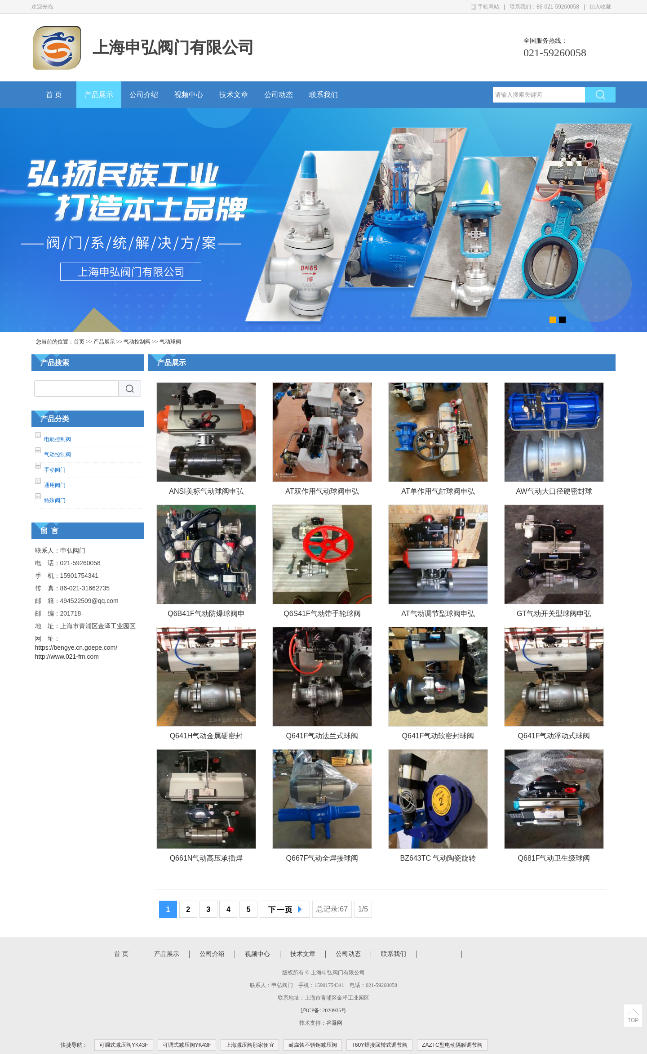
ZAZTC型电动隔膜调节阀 (452, 1045)
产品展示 (98, 94)
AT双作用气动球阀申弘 (322, 491)
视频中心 (188, 94)
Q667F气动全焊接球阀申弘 (322, 860)
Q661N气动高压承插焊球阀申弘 (206, 860)
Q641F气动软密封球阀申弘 (438, 737)
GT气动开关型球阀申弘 (554, 613)
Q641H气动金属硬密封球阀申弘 (206, 737)
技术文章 (233, 94)
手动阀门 (55, 470)
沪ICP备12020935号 (324, 1010)
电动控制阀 (57, 439)
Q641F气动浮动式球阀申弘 (554, 737)
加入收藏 (600, 7)
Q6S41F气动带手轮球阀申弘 (322, 615)
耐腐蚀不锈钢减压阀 (312, 1045)
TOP (633, 1020)
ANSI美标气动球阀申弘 (206, 491)
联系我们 (323, 94)
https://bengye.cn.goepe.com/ (76, 647)
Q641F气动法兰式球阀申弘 (322, 737)
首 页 (54, 94)
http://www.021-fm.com (67, 656)
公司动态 (278, 94)
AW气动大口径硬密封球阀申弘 (554, 493)
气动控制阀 (137, 342)
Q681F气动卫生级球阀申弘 (554, 860)
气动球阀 (170, 342)
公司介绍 (143, 94)
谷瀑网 (334, 1023)
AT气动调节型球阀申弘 (437, 613)
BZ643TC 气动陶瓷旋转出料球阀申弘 (438, 860)
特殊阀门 (55, 500)
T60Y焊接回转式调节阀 (379, 1045)
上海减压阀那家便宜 (250, 1045)
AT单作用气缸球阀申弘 (437, 491)
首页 (79, 342)
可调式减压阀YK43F (123, 1045)
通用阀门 (55, 485)
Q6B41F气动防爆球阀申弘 (206, 615)
